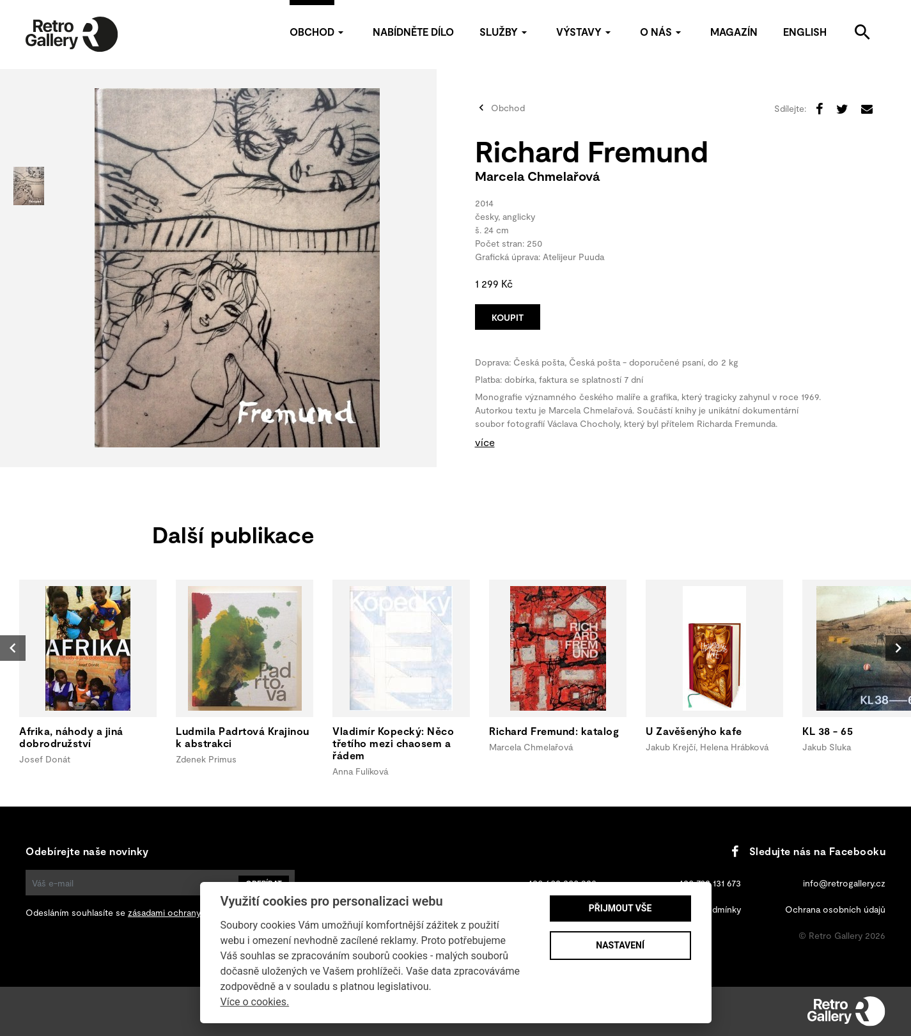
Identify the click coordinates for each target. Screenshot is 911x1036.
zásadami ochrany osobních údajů (197, 912)
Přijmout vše (620, 908)
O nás (662, 32)
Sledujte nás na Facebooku (808, 851)
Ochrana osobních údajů (835, 909)
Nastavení (620, 945)
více (485, 442)
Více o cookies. (255, 1002)
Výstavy (585, 32)
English (805, 32)
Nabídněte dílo (413, 32)
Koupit (508, 317)
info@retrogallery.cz (844, 883)
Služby (505, 32)
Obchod (318, 32)
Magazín (734, 32)
